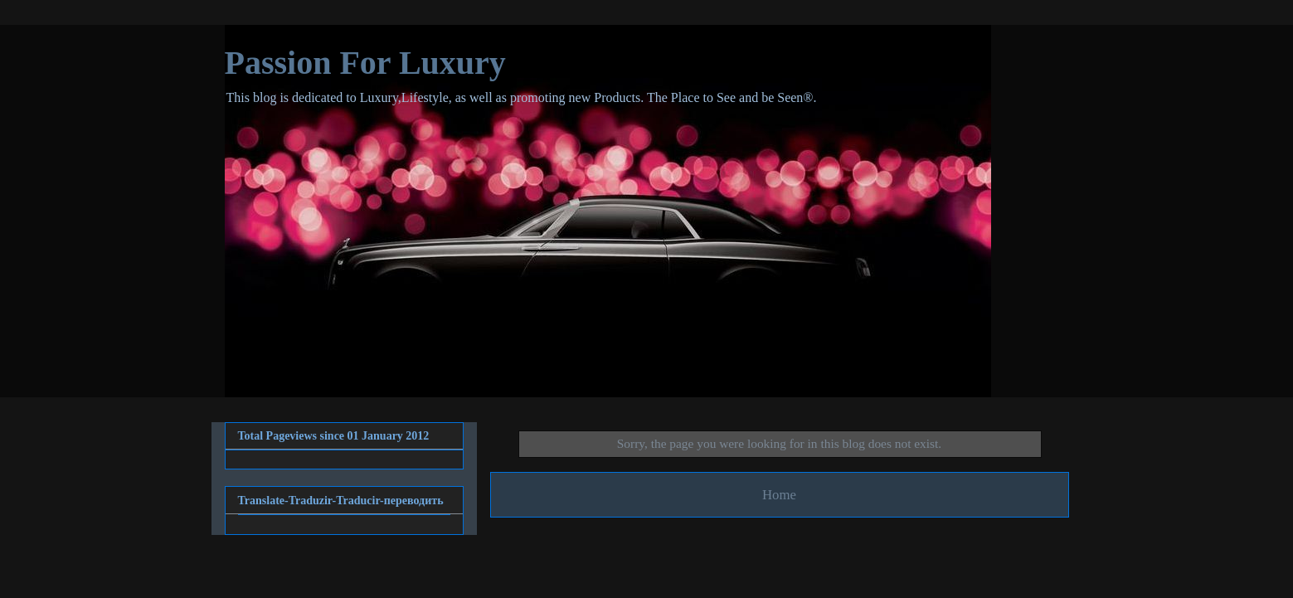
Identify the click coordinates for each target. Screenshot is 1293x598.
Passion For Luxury (365, 62)
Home (779, 495)
